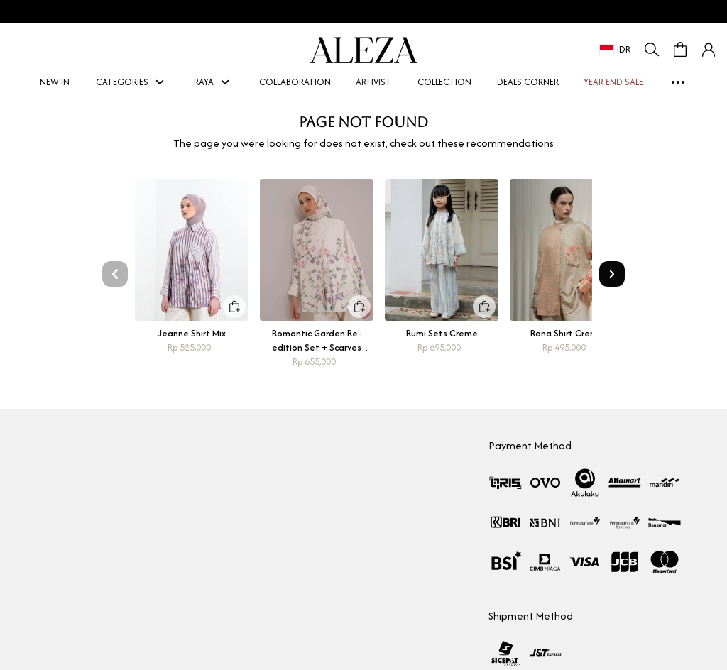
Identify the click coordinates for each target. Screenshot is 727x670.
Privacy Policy (276, 606)
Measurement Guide (292, 529)
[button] (708, 49)
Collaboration (39, 503)
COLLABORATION (295, 82)
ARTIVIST (374, 82)
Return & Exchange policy (300, 554)
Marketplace (37, 529)
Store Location (40, 554)
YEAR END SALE (614, 82)
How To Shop (275, 478)
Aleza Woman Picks (49, 580)
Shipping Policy (279, 580)
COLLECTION (444, 82)
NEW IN (55, 82)
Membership (275, 503)
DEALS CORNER (528, 82)
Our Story (30, 478)
